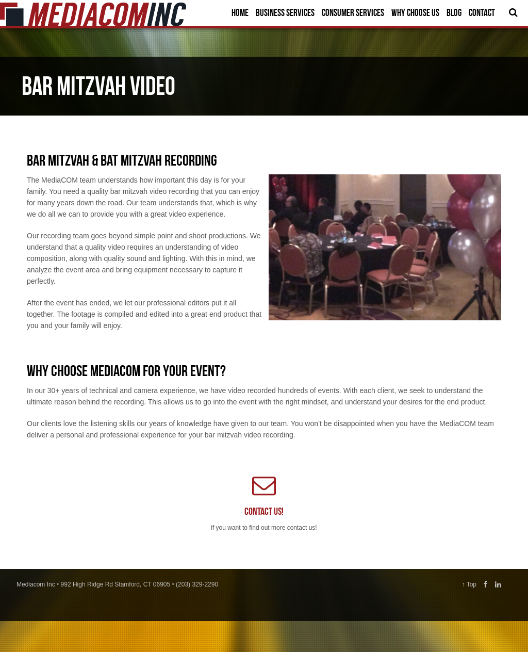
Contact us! (264, 511)
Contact (482, 12)
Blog (454, 12)
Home (240, 12)
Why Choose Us (415, 12)
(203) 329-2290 (197, 584)
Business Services (285, 12)
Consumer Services (353, 12)
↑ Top (469, 584)
